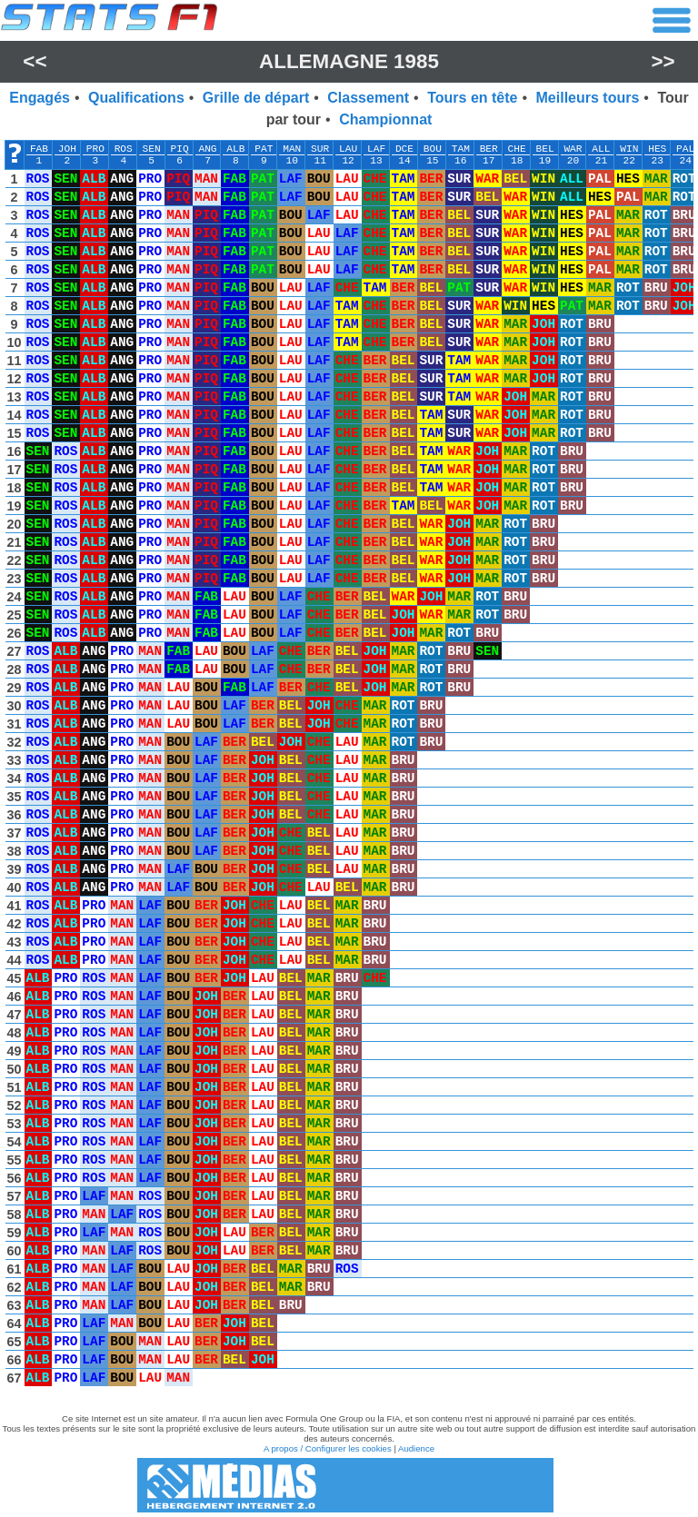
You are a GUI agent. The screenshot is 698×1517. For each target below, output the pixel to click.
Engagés (39, 97)
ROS (124, 149)
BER (489, 149)
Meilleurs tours (588, 97)
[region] (349, 767)
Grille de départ (256, 97)
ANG (207, 149)
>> (663, 61)
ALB (235, 149)
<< (34, 61)
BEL (544, 149)
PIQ (180, 149)
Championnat (385, 119)
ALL (601, 149)
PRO (95, 149)
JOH (67, 149)
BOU (433, 149)
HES (657, 149)
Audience (416, 1448)
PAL (685, 149)
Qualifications (136, 97)
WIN (629, 149)
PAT (263, 149)
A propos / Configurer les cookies (328, 1448)
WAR (572, 149)
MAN (292, 149)
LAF (376, 149)
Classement (368, 97)
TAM (461, 149)
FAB (39, 149)
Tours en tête (472, 97)
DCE (404, 149)
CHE (517, 149)
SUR (320, 149)
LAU (348, 149)
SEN (152, 149)
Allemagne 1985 (349, 61)
